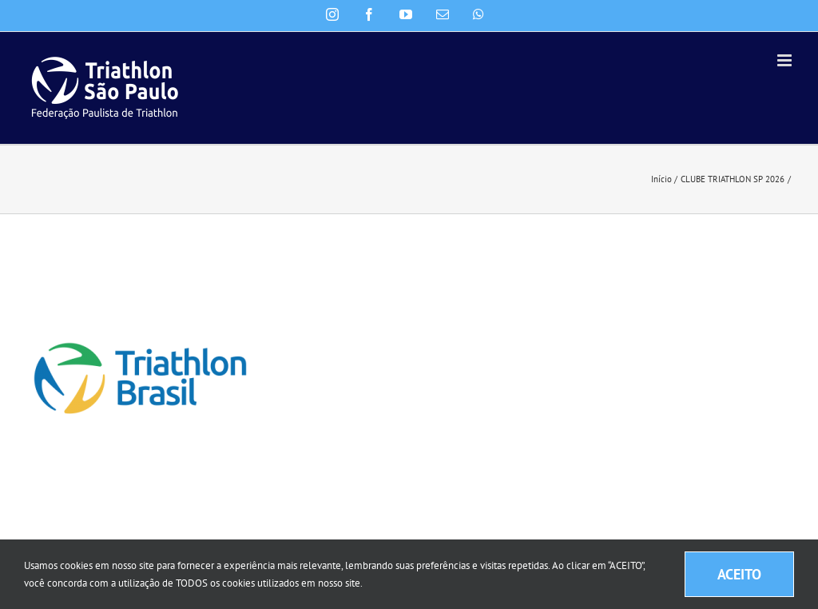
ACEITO (739, 574)
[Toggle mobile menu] (785, 60)
